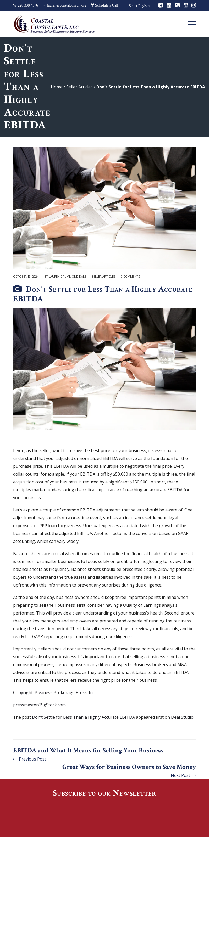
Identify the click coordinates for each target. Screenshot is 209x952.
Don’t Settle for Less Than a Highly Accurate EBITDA (83, 717)
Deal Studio (182, 717)
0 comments (130, 276)
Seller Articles (79, 87)
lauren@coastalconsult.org (66, 5)
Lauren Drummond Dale (67, 276)
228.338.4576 (28, 5)
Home (57, 87)
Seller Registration (142, 6)
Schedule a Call (106, 5)
